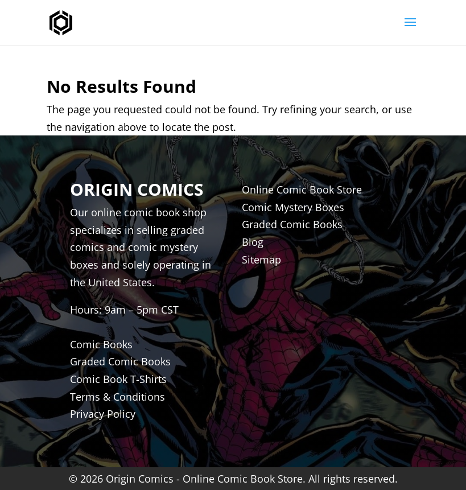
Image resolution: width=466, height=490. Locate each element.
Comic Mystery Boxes (293, 207)
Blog (252, 242)
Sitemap (261, 259)
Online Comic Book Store (302, 189)
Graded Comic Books (292, 224)
